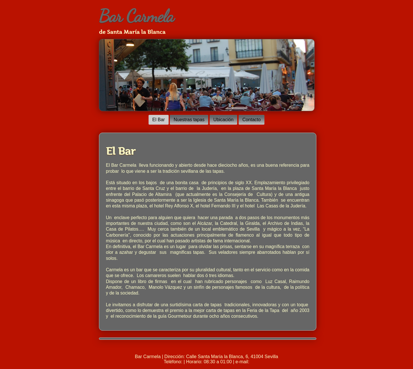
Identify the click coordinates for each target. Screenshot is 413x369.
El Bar (158, 119)
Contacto (251, 119)
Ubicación (223, 119)
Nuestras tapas (189, 119)
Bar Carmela (136, 16)
